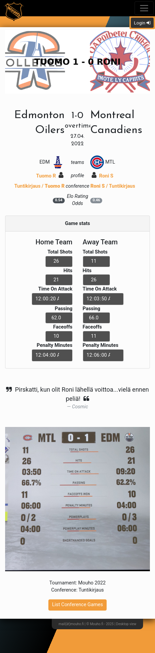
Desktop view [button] (126, 624)
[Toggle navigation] (144, 8)
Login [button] (142, 22)
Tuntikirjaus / (39, 186)
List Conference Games (77, 605)
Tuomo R (49, 176)
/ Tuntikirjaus (112, 186)
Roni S (102, 176)
